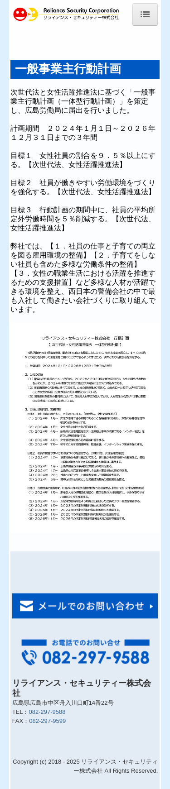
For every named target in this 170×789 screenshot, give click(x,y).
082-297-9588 (47, 711)
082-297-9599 (47, 720)
